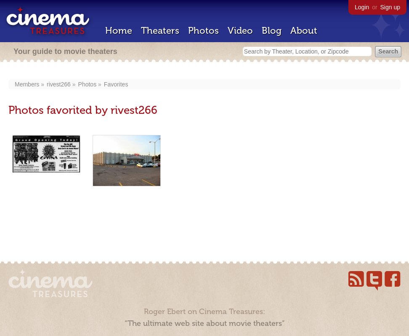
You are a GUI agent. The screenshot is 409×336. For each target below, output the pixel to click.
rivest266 (59, 84)
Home (118, 30)
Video (240, 30)
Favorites (116, 84)
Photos (203, 30)
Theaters (160, 30)
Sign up (390, 7)
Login (362, 7)
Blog (272, 30)
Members (27, 84)
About (303, 30)
